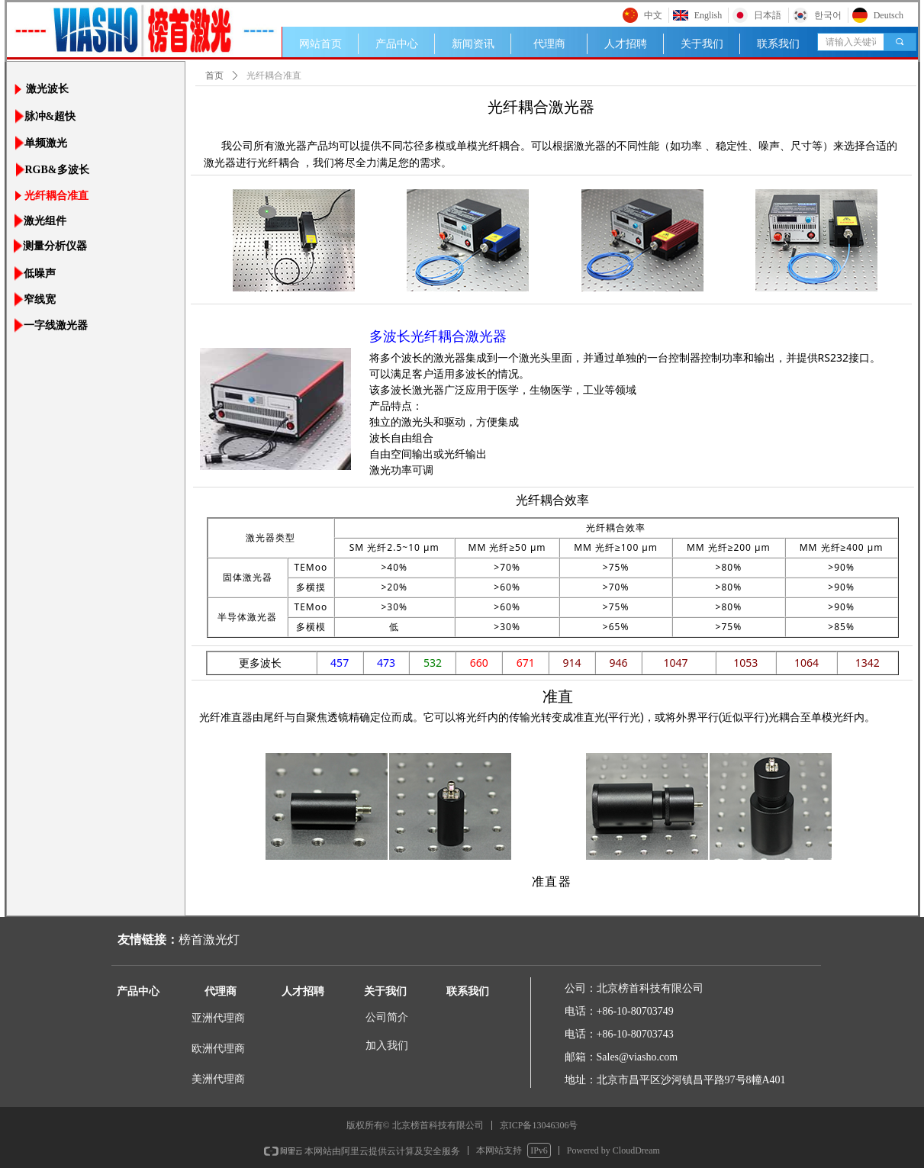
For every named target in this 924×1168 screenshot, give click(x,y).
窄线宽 (40, 299)
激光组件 (45, 221)
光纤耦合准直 (56, 195)
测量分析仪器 (55, 246)
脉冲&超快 (50, 116)
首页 (214, 75)
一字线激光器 (56, 325)
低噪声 (40, 273)
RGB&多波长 (57, 169)
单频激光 (45, 143)
